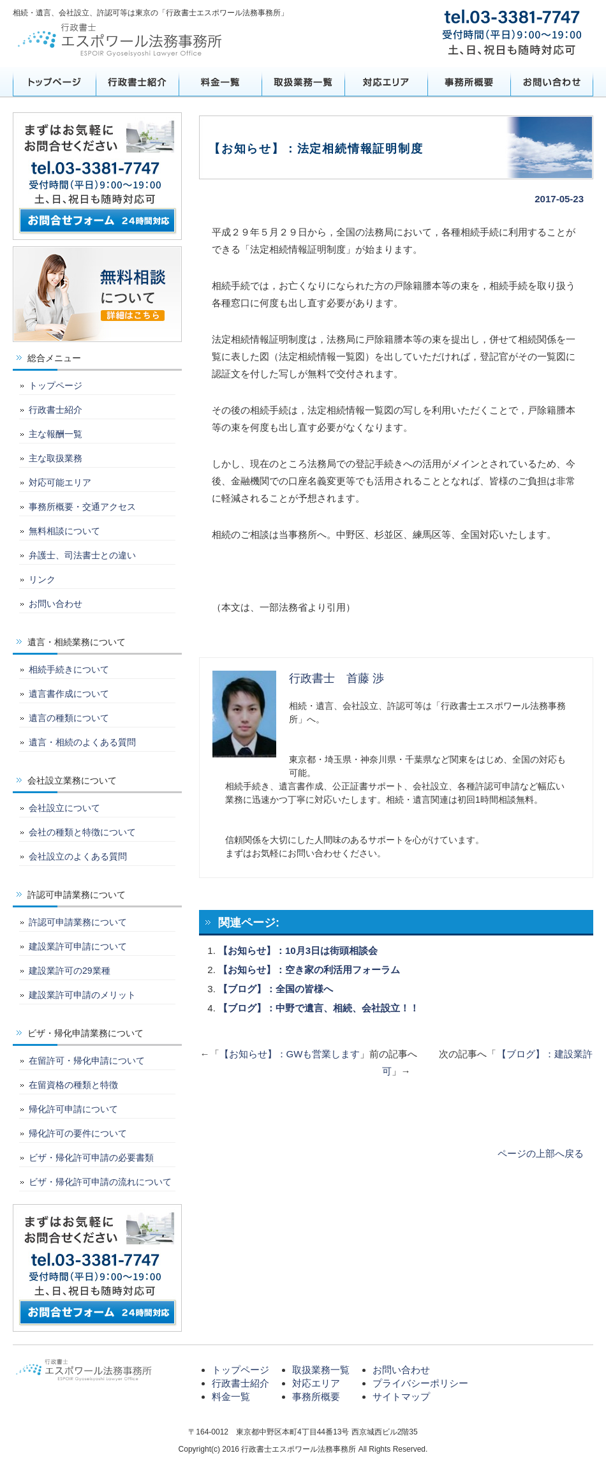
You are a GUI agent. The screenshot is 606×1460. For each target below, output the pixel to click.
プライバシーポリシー (420, 1383)
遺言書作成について (69, 694)
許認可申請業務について (78, 922)
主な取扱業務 (55, 458)
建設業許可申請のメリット (82, 995)
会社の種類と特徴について (82, 832)
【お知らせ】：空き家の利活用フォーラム (309, 969)
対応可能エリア (60, 482)
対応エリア (385, 81)
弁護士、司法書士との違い (82, 555)
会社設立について (64, 808)
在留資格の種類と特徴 (73, 1085)
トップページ (54, 81)
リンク (42, 579)
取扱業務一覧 (303, 81)
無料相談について (64, 531)
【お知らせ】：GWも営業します (289, 1053)
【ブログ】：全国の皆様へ (275, 988)
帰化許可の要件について (78, 1133)
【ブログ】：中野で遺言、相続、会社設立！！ (318, 1007)
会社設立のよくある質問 (78, 856)
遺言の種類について (69, 718)
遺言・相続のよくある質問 (82, 742)
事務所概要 (468, 81)
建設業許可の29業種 (69, 970)
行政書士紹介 (137, 81)
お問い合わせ (551, 81)
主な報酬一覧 (55, 434)
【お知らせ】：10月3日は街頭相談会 (298, 950)
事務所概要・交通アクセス (82, 507)
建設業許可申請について (78, 946)
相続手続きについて (69, 669)
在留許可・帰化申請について (87, 1060)
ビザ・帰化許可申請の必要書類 (91, 1157)
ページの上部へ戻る (541, 1153)
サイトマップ (401, 1396)
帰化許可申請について (73, 1109)
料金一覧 (220, 81)
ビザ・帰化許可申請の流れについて (100, 1182)
